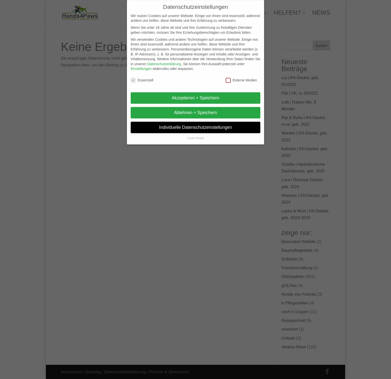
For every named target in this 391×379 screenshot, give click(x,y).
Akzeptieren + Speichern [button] (195, 94)
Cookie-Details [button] (195, 134)
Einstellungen (141, 65)
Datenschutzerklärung (164, 60)
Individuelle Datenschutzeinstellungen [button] (195, 124)
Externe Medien (241, 76)
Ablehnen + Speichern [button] (195, 109)
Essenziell (142, 76)
